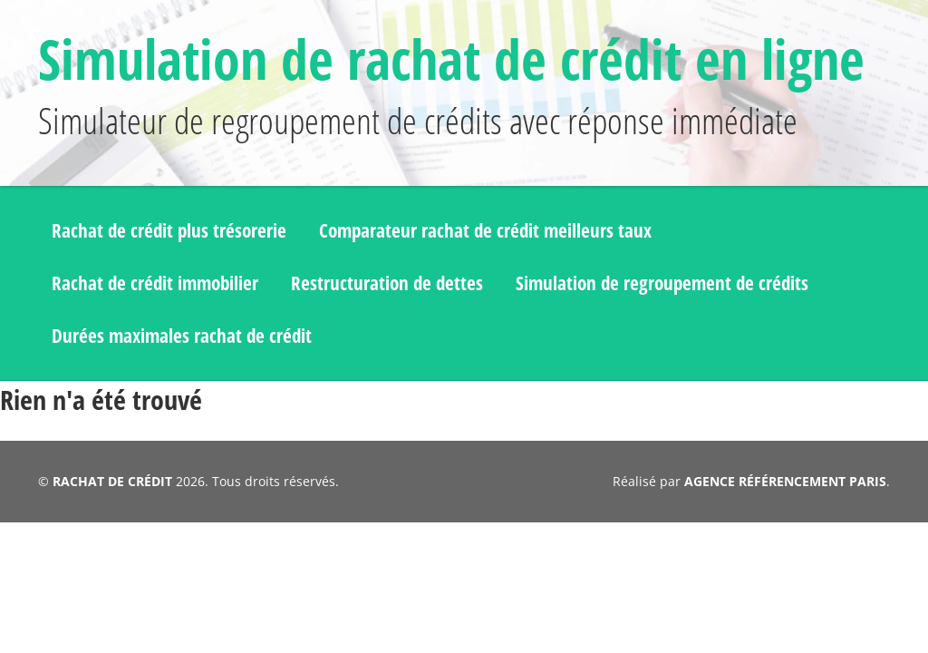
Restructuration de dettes (449, 363)
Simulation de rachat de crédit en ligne (426, 85)
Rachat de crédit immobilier (176, 363)
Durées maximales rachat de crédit (595, 412)
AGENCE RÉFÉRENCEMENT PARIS (786, 550)
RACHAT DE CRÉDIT (111, 550)
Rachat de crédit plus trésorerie (194, 314)
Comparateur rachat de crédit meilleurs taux (569, 314)
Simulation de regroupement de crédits (228, 412)
